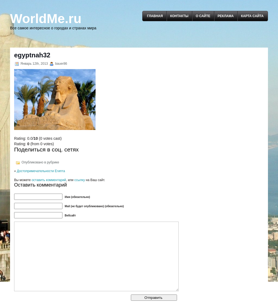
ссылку (79, 180)
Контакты (179, 16)
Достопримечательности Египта (41, 171)
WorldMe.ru (45, 18)
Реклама (226, 16)
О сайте (203, 16)
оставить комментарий (48, 180)
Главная (155, 16)
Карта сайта (252, 16)
